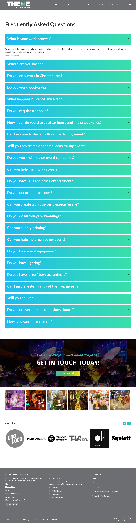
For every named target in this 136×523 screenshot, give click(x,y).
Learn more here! (12, 55)
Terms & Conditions (124, 521)
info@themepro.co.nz (12, 493)
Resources (96, 487)
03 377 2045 (12, 2)
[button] (124, 423)
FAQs (94, 478)
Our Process (96, 483)
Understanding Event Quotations (106, 491)
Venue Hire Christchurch (101, 496)
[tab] (68, 39)
